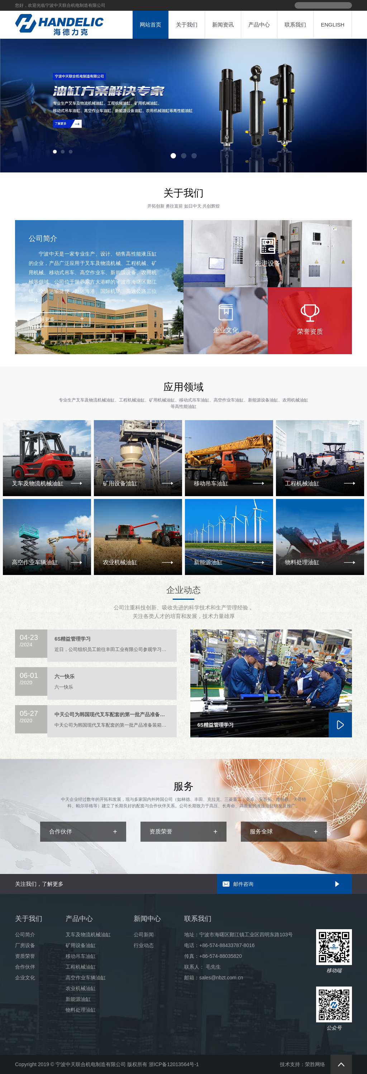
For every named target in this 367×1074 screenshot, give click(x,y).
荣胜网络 (315, 1064)
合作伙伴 (25, 967)
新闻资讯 (223, 25)
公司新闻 (144, 934)
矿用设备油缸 (81, 945)
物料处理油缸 (81, 1010)
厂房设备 (25, 945)
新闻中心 (147, 918)
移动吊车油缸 (81, 956)
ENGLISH (332, 25)
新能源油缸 (78, 999)
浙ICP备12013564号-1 (174, 1064)
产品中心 (259, 25)
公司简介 (25, 934)
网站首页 (150, 25)
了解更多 (45, 319)
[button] (173, 155)
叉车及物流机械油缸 (88, 934)
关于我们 (186, 25)
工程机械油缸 (81, 967)
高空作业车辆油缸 (86, 977)
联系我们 (295, 25)
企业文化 (25, 977)
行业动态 (144, 945)
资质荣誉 (25, 956)
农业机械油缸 (81, 988)
